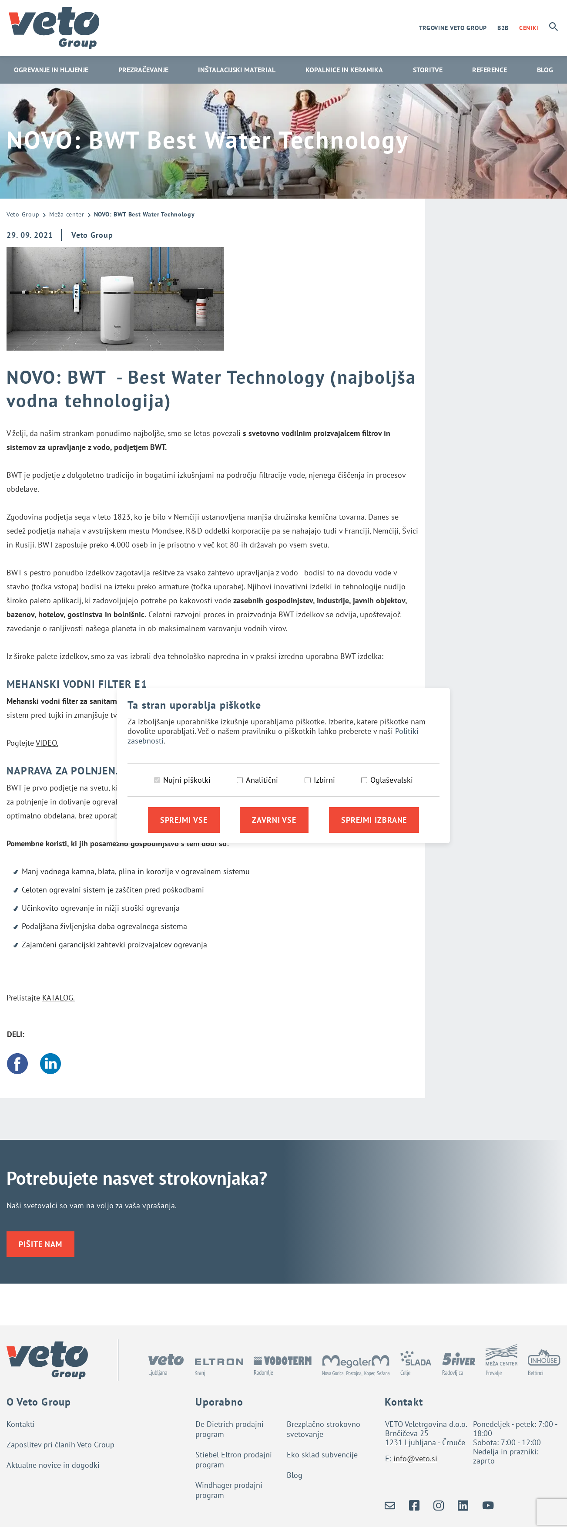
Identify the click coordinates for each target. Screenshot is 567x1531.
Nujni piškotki (187, 780)
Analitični (262, 780)
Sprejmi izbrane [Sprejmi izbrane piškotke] (374, 820)
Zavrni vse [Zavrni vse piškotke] (274, 820)
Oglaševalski (391, 780)
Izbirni (324, 780)
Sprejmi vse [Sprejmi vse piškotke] (184, 820)
